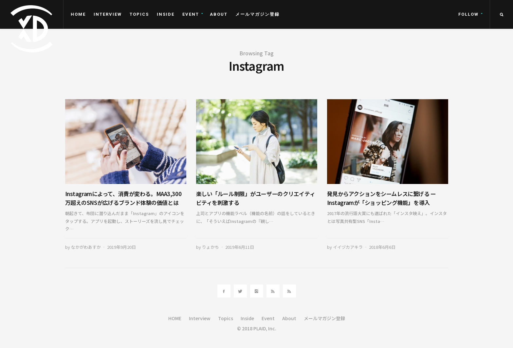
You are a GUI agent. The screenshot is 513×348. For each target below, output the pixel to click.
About (219, 14)
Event (190, 14)
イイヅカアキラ (348, 247)
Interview (108, 14)
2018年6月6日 (382, 247)
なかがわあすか (86, 247)
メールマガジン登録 (257, 14)
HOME (78, 14)
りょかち (210, 247)
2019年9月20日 (121, 247)
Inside (165, 14)
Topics (139, 14)
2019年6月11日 (239, 247)
